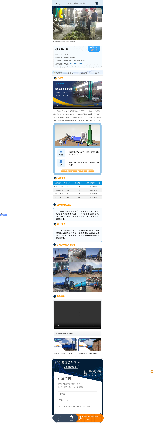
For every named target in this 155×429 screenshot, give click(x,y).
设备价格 (71, 73)
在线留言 (83, 73)
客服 (71, 418)
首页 (69, 3)
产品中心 (76, 3)
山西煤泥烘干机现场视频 (64, 333)
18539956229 (76, 63)
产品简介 (59, 73)
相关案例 (96, 73)
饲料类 (84, 3)
